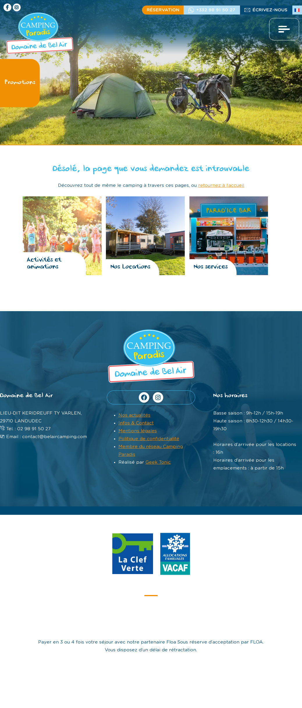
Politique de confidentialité (148, 439)
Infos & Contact (136, 423)
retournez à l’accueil (221, 185)
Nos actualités (134, 415)
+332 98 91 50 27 (215, 10)
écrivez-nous (270, 10)
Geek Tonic (158, 462)
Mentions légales (137, 431)
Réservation (163, 10)
